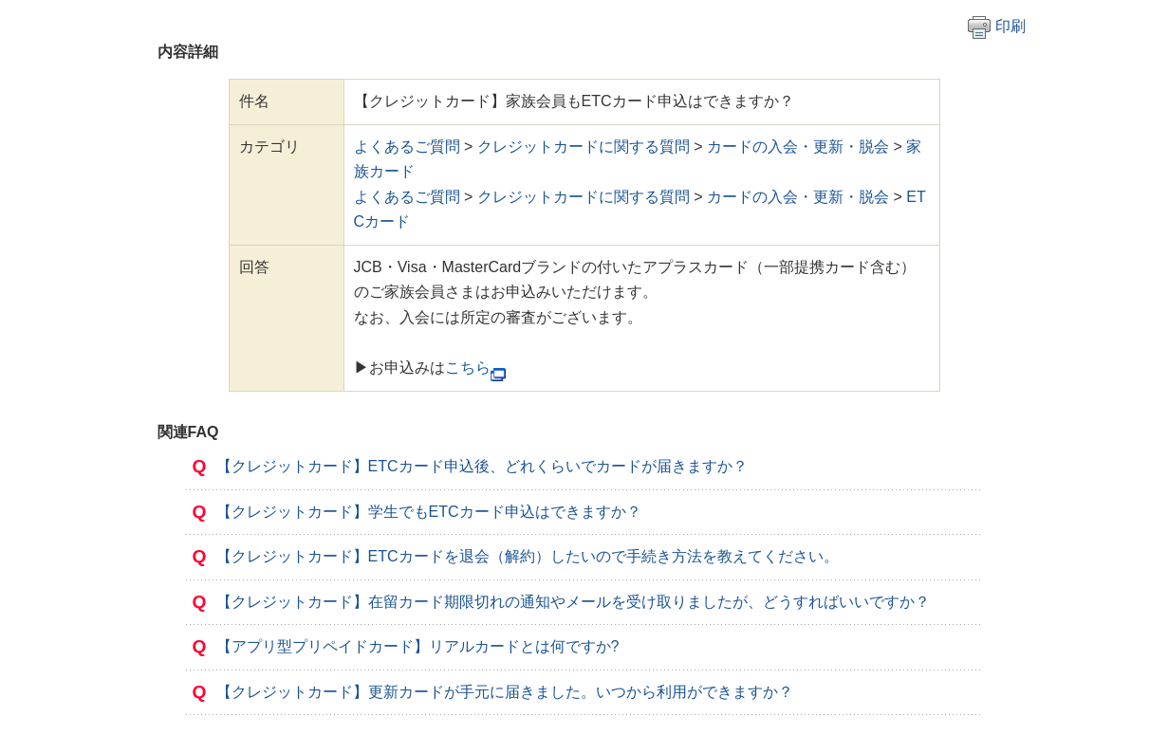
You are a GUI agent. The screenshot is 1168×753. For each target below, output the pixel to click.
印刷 (997, 26)
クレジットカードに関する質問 (583, 146)
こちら (468, 367)
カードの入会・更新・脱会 (798, 146)
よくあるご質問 (407, 146)
